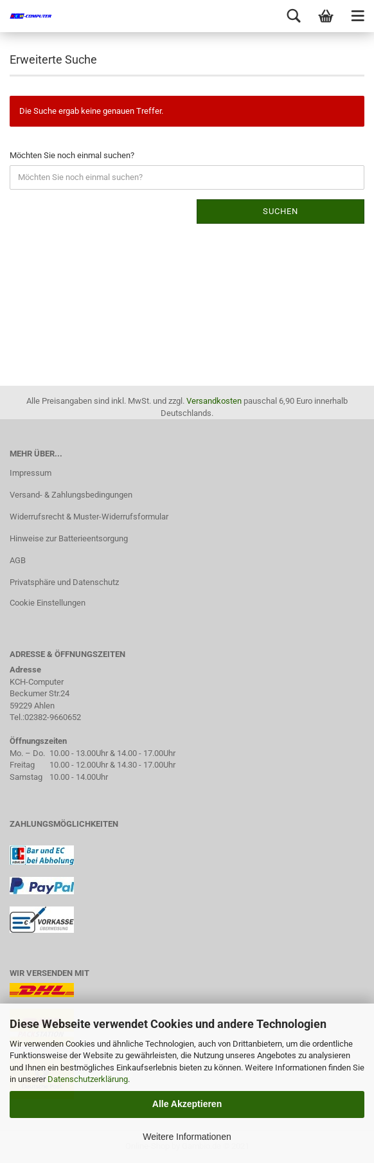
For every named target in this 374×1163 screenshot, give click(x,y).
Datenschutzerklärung (88, 1079)
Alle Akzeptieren (187, 1104)
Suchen (280, 211)
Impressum (30, 473)
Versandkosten (214, 401)
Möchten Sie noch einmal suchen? (72, 155)
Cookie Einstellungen (47, 603)
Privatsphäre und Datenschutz (64, 582)
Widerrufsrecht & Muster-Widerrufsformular (89, 516)
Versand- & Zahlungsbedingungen (71, 495)
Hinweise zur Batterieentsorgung (69, 538)
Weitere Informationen (187, 1136)
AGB (18, 560)
